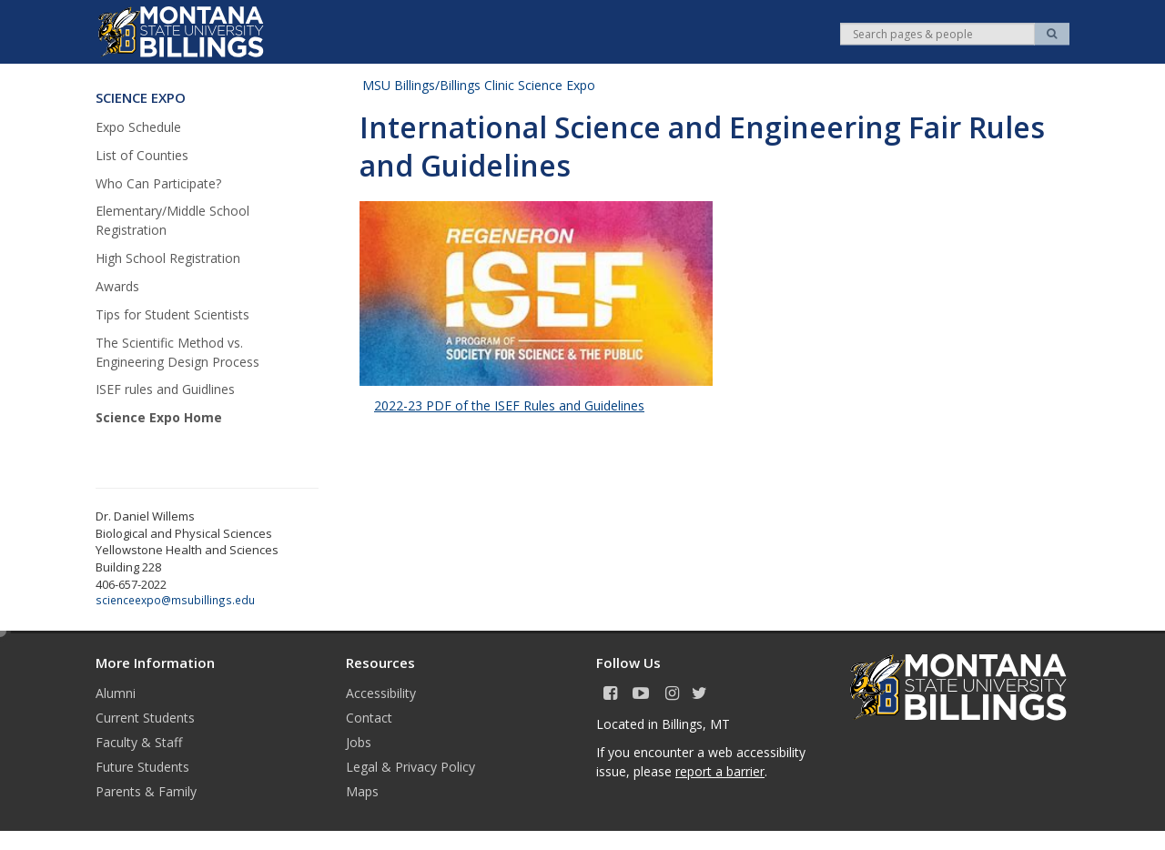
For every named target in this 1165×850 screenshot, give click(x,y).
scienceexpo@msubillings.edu (175, 599)
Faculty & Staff (139, 742)
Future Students (142, 766)
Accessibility (381, 693)
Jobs (358, 742)
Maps (362, 791)
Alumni (116, 693)
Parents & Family (146, 791)
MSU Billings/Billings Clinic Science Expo (478, 85)
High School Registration (168, 258)
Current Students (145, 717)
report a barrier (720, 771)
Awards (117, 286)
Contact (369, 717)
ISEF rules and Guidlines (165, 389)
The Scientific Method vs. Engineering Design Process (177, 352)
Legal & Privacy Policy (410, 766)
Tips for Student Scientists (172, 314)
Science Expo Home (159, 417)
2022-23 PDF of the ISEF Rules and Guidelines (509, 405)
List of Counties (142, 155)
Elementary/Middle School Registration (172, 220)
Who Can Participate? (158, 183)
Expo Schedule (138, 127)
